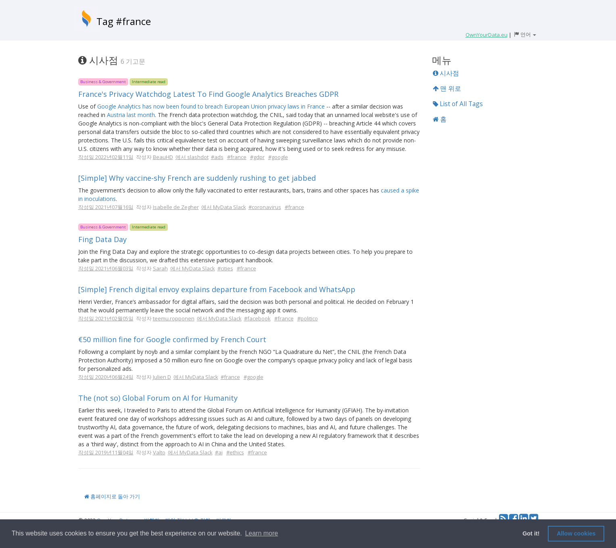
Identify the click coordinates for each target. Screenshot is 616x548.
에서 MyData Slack (223, 207)
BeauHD (163, 157)
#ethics (235, 452)
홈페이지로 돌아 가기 (112, 496)
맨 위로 (447, 88)
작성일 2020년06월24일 (106, 377)
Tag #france (123, 21)
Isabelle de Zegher (176, 207)
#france (236, 157)
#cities (225, 268)
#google (278, 157)
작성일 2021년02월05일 (106, 318)
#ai (219, 452)
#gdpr (257, 157)
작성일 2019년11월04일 (106, 452)
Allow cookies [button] (576, 533)
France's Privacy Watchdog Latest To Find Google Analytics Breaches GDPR (208, 94)
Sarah (160, 268)
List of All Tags (458, 103)
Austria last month (131, 115)
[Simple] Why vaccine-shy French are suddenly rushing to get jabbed (197, 178)
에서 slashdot (192, 157)
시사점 (446, 73)
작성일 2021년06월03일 (106, 268)
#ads (217, 157)
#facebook (257, 318)
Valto (159, 452)
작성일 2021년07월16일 (106, 207)
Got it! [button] (530, 533)
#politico (307, 318)
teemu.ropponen (173, 318)
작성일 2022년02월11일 (106, 157)
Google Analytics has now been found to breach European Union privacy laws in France (211, 106)
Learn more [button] (261, 533)
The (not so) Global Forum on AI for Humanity (158, 398)
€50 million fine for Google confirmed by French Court (172, 339)
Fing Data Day (102, 239)
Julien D (162, 377)
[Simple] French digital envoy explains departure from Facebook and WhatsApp (216, 289)
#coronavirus (264, 207)
